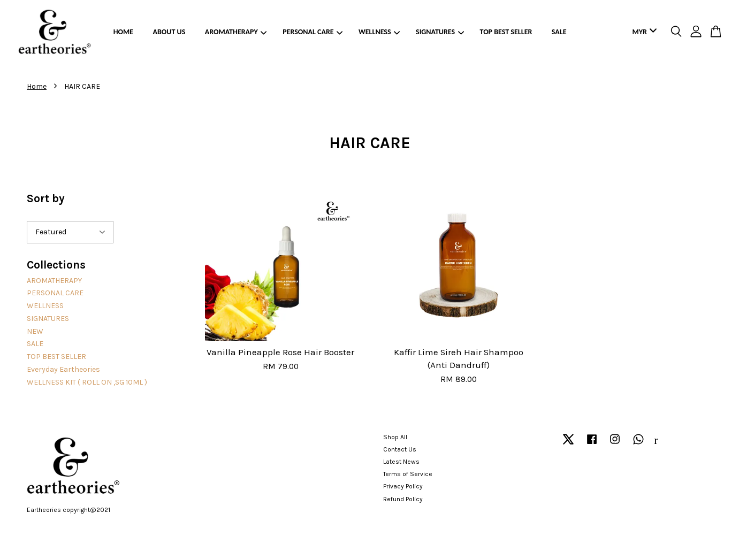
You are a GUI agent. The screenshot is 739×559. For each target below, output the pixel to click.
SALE (559, 31)
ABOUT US (169, 31)
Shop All (395, 437)
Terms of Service (407, 474)
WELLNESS (379, 31)
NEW (35, 331)
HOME (123, 31)
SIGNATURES (440, 31)
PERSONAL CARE (312, 31)
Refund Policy (403, 499)
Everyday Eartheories (63, 369)
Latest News (401, 461)
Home (37, 86)
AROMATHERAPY (236, 31)
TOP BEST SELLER (506, 31)
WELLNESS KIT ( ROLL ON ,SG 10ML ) (87, 382)
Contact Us (399, 449)
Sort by (46, 198)
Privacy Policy (403, 486)
